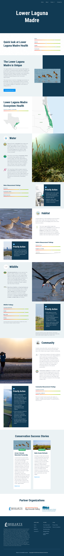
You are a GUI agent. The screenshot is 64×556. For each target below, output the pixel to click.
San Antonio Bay (46, 529)
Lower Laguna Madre (46, 534)
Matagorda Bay (46, 531)
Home (42, 2)
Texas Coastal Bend (47, 527)
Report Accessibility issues (22, 552)
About (47, 2)
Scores (53, 2)
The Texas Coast (46, 524)
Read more (17, 486)
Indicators (36, 529)
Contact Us (59, 2)
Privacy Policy (55, 524)
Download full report (9, 90)
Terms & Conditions (56, 527)
